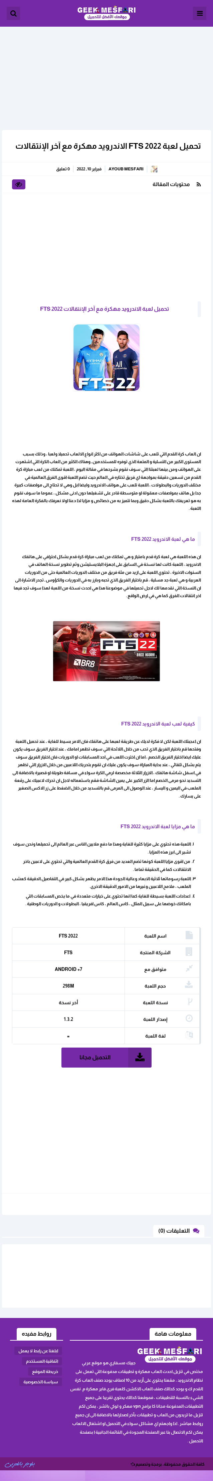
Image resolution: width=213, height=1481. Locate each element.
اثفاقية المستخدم (42, 1361)
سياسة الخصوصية (40, 1381)
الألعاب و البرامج (106, 13)
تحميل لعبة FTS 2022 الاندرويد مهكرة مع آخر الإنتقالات (108, 145)
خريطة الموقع (45, 1371)
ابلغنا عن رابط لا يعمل (38, 1350)
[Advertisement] (106, 73)
